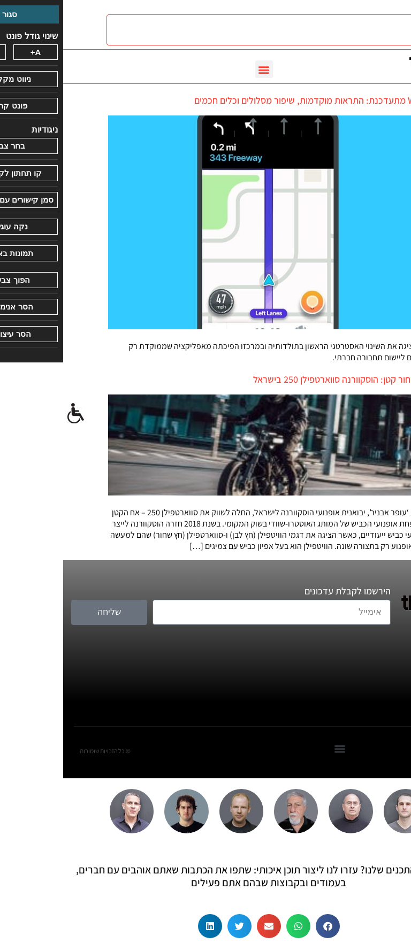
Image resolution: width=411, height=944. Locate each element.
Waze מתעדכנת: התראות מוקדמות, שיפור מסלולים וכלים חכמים (248, 100)
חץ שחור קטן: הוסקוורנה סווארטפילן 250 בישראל (278, 379)
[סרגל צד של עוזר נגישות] (13, 414)
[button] (201, 69)
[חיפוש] (219, 30)
